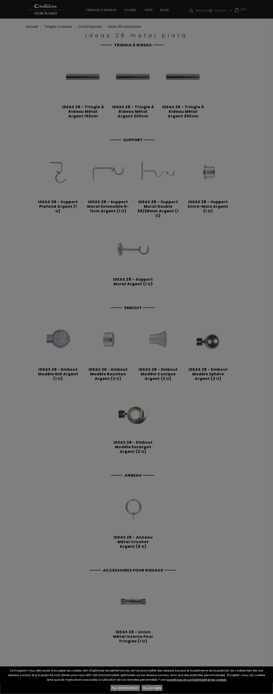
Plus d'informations (125, 688)
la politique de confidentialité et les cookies (196, 680)
